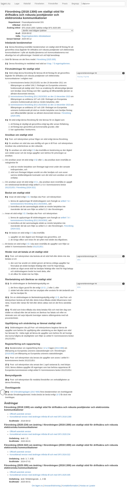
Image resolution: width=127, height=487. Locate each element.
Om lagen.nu (37, 486)
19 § (78, 260)
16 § (7, 358)
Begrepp (75, 3)
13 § (7, 310)
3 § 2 (28, 197)
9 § (87, 77)
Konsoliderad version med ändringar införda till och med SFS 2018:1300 (40, 417)
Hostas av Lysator (87, 486)
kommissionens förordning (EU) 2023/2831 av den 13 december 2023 (40, 96)
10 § (7, 256)
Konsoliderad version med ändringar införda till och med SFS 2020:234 (40, 434)
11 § (7, 283)
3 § (6, 73)
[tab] (100, 73)
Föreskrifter (53, 3)
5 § (6, 139)
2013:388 (59, 348)
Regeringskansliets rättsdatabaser (36, 36)
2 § (6, 63)
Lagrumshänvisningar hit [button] (87, 73)
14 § (7, 327)
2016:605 (10, 353)
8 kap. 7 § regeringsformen (58, 63)
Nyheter (86, 3)
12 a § (46, 348)
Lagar (16, 3)
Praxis (65, 3)
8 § (6, 197)
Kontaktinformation (70, 486)
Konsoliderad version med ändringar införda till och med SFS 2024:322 (40, 454)
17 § (7, 364)
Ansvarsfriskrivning (52, 486)
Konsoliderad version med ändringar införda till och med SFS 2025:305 (40, 475)
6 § (6, 143)
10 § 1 (43, 288)
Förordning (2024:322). (26, 187)
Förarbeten (39, 3)
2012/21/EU (10, 187)
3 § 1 (36, 182)
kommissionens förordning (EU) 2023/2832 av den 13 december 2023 (40, 105)
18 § (7, 380)
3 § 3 (24, 213)
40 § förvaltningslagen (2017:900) (25, 392)
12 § (78, 287)
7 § (84, 77)
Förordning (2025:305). (46, 59)
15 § (7, 348)
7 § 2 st (79, 77)
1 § (6, 47)
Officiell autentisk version (20, 414)
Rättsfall (27, 3)
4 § (6, 120)
